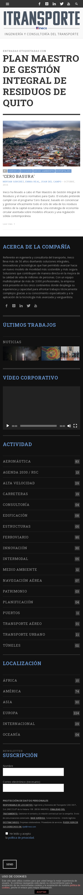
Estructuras (17, 526)
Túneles (12, 645)
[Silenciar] (69, 426)
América (13, 171)
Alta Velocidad (19, 483)
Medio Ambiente (44, 171)
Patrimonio (15, 591)
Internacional (19, 723)
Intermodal (15, 558)
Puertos (11, 612)
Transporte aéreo (22, 623)
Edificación (15, 515)
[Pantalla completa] (75, 426)
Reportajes (63, 171)
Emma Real (32, 181)
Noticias (12, 342)
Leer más (9, 223)
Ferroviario (15, 537)
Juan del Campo (51, 181)
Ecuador (26, 171)
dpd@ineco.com (29, 826)
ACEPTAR (41, 892)
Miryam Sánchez (13, 181)
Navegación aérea (22, 580)
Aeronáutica (17, 461)
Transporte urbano (24, 634)
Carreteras (15, 493)
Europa (10, 713)
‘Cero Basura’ (19, 176)
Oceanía (11, 734)
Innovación (15, 548)
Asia (7, 702)
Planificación (18, 602)
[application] (41, 408)
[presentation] (31, 849)
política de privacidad (21, 837)
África (10, 680)
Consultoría (16, 504)
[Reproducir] (8, 426)
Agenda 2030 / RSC (20, 472)
